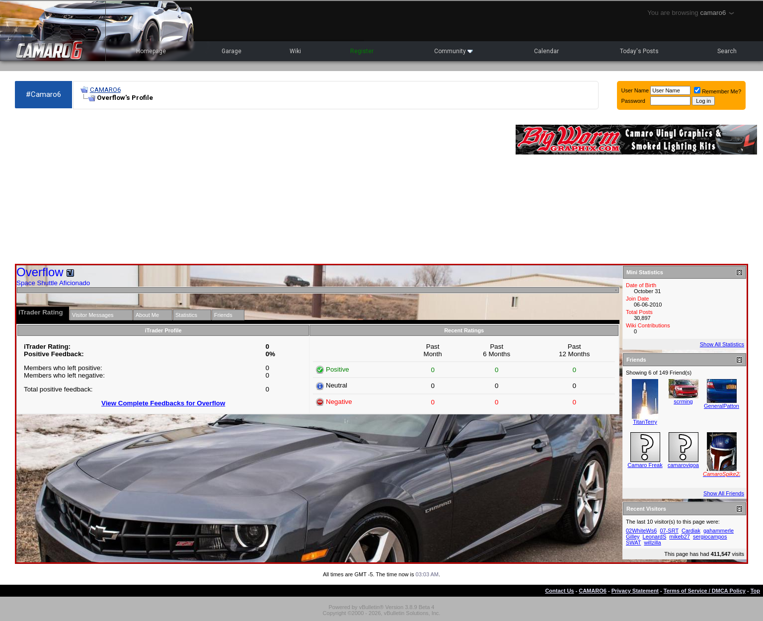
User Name (635, 90)
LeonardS (655, 537)
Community (453, 51)
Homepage (151, 51)
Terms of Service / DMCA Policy (705, 591)
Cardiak (691, 531)
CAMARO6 (105, 89)
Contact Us (559, 591)
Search (727, 51)
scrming (683, 401)
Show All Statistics (722, 344)
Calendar (546, 51)
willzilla (652, 542)
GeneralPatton (721, 406)
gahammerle (718, 531)
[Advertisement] (260, 186)
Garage (231, 51)
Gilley (633, 537)
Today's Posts (639, 51)
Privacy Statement (635, 591)
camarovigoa (683, 465)
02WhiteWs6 (641, 531)
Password (633, 101)
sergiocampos (710, 537)
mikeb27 (679, 537)
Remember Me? (717, 91)
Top (755, 591)
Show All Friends (723, 493)
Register (362, 51)
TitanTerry (645, 422)
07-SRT (669, 531)
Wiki (295, 51)
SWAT (633, 542)
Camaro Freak (644, 465)
